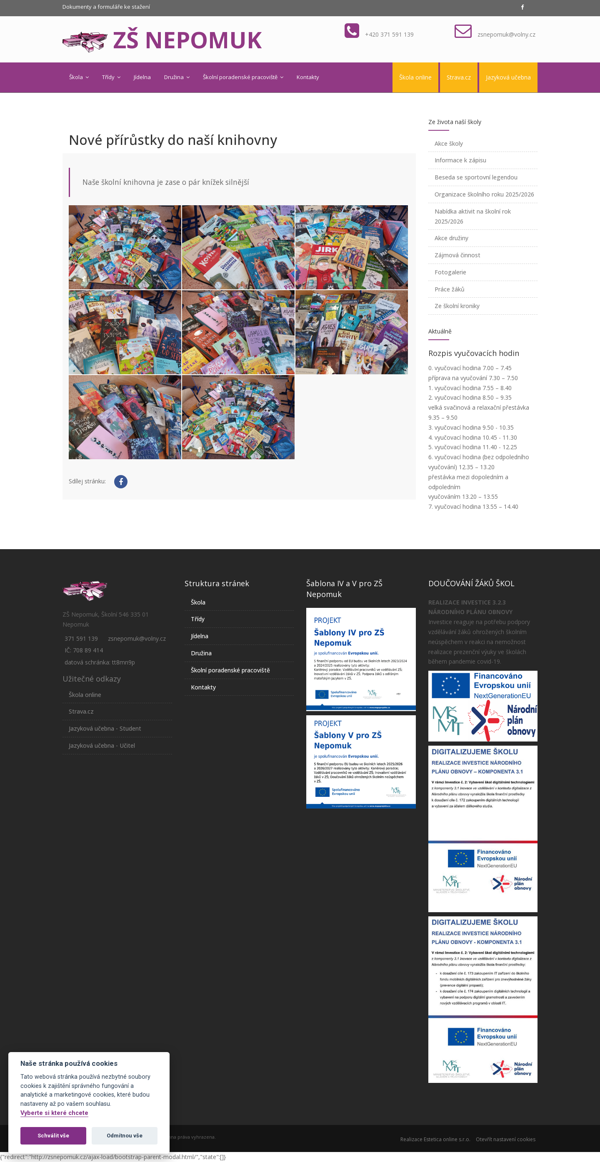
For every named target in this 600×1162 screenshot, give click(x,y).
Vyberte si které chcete (54, 1113)
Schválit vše (53, 1135)
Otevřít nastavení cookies (505, 1139)
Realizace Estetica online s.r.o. (435, 1139)
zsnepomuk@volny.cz (506, 34)
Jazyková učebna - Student (105, 728)
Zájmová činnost (457, 255)
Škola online (415, 77)
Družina (177, 77)
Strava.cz (459, 77)
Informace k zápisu (460, 160)
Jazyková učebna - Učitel (102, 745)
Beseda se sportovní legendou (476, 177)
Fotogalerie (450, 272)
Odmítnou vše (124, 1135)
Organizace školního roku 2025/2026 (484, 194)
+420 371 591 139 (389, 34)
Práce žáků (450, 289)
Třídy (111, 77)
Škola (79, 77)
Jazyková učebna (508, 77)
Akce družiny (451, 238)
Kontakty (308, 77)
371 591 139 (81, 638)
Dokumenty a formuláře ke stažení (106, 6)
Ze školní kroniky (457, 306)
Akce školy (449, 143)
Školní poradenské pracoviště (243, 77)
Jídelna (142, 77)
